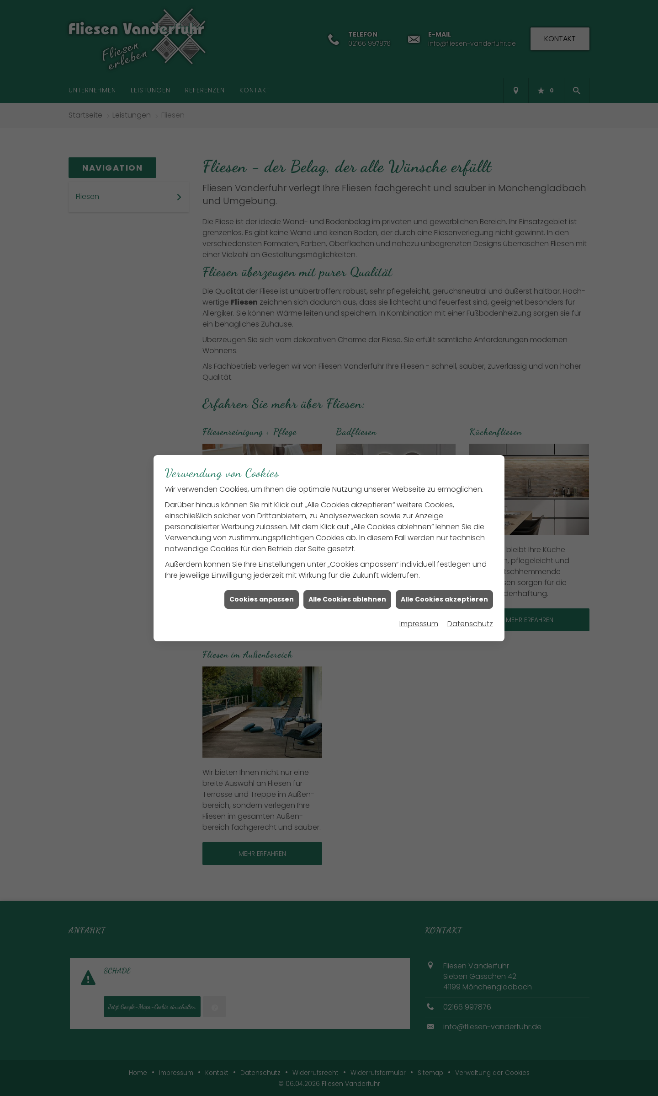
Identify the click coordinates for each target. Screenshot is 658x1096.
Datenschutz (470, 613)
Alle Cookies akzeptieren (444, 589)
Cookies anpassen (261, 589)
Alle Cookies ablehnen (347, 589)
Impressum (418, 613)
